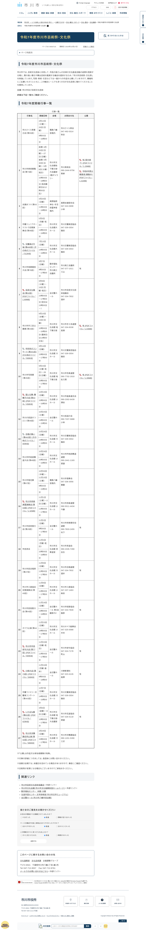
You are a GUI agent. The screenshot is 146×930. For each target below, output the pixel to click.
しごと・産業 (111, 13)
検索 (87, 926)
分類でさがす (59, 22)
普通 (47, 817)
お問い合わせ (118, 903)
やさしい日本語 (99, 3)
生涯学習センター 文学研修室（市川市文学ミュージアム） (44, 795)
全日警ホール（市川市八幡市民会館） (36, 798)
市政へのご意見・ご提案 (67, 916)
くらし (21, 13)
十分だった (26, 817)
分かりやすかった (29, 826)
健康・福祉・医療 (47, 13)
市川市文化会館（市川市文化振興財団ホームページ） (43, 788)
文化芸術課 (36, 861)
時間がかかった (63, 835)
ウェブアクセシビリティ (53, 916)
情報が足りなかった (65, 817)
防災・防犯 (62, 13)
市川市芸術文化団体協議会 (32, 785)
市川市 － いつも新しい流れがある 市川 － (39, 22)
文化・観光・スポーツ (78, 13)
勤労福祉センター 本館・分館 (33, 791)
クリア (105, 926)
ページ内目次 (27, 53)
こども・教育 (33, 13)
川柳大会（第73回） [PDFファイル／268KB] (29, 674)
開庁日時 (86, 903)
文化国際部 (25, 861)
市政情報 (123, 13)
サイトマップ (24, 916)
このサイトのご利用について (37, 916)
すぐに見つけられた (29, 835)
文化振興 (93, 22)
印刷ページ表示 (88, 46)
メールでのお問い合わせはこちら (34, 871)
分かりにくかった (64, 826)
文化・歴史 (84, 22)
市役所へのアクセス (70, 903)
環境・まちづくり (96, 13)
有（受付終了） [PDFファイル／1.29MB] (85, 163)
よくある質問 (102, 903)
